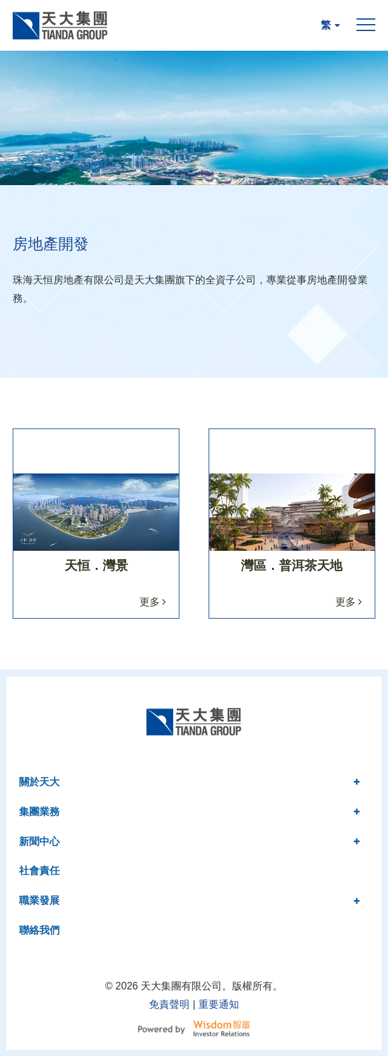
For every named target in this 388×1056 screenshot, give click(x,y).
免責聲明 (169, 1004)
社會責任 (39, 870)
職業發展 (189, 900)
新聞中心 (189, 841)
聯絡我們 (39, 930)
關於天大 (189, 781)
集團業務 (189, 811)
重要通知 (218, 1004)
